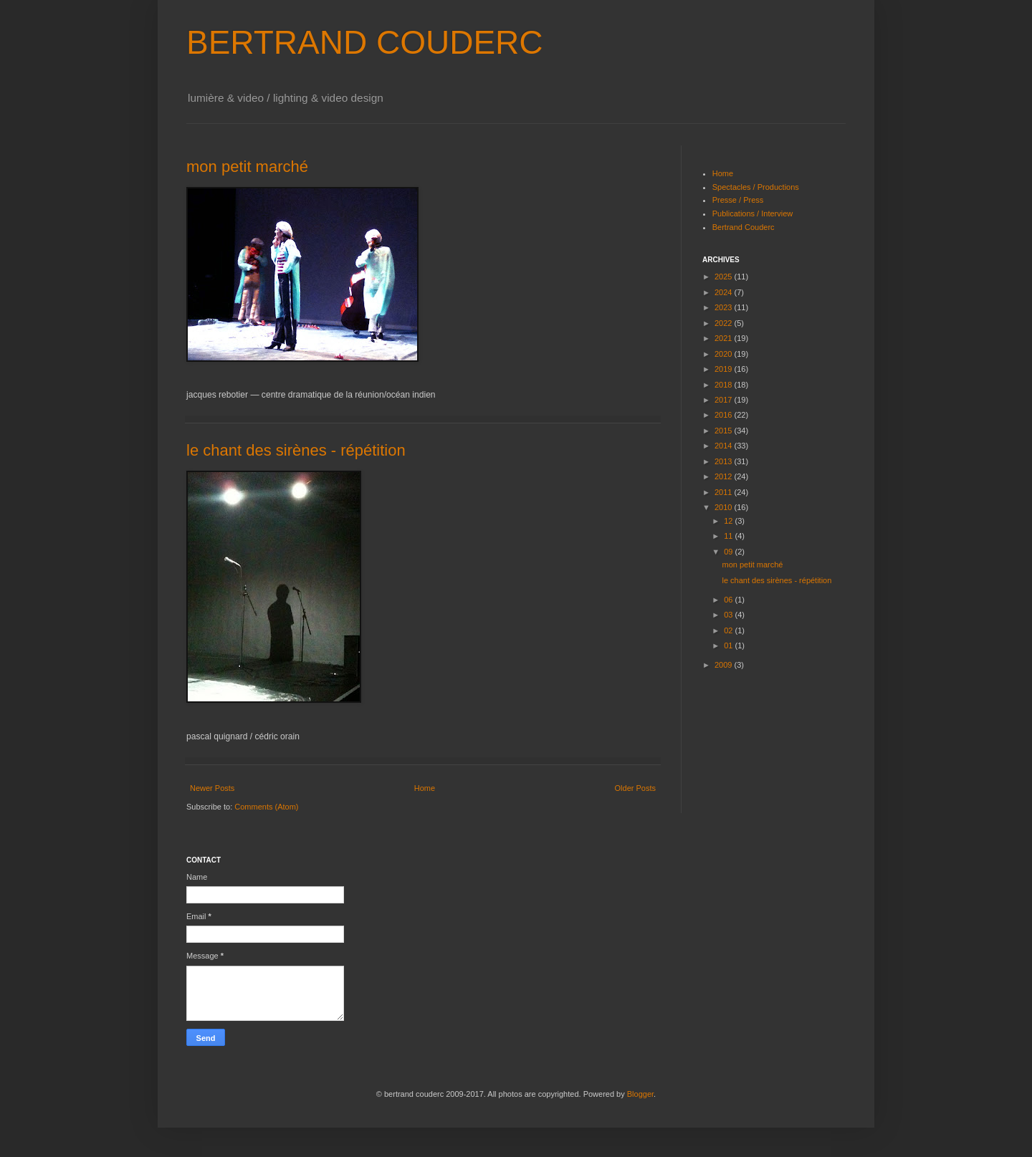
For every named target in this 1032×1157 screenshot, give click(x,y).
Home (424, 788)
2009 (725, 665)
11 (729, 536)
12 (729, 521)
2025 (725, 276)
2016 (725, 415)
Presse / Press (738, 200)
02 (729, 630)
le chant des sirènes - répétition (296, 450)
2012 (725, 476)
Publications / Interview (752, 213)
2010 (725, 507)
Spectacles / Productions (755, 187)
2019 (725, 369)
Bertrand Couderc (743, 227)
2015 (725, 430)
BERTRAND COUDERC (364, 42)
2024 (725, 292)
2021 (725, 338)
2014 (725, 445)
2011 (725, 492)
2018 (725, 384)
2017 (725, 399)
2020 (725, 354)
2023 (725, 307)
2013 (725, 461)
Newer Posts (212, 788)
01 (729, 645)
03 (729, 614)
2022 (725, 323)
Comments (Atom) (266, 806)
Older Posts (635, 788)
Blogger (640, 1094)
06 (729, 599)
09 (729, 551)
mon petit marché (247, 167)
